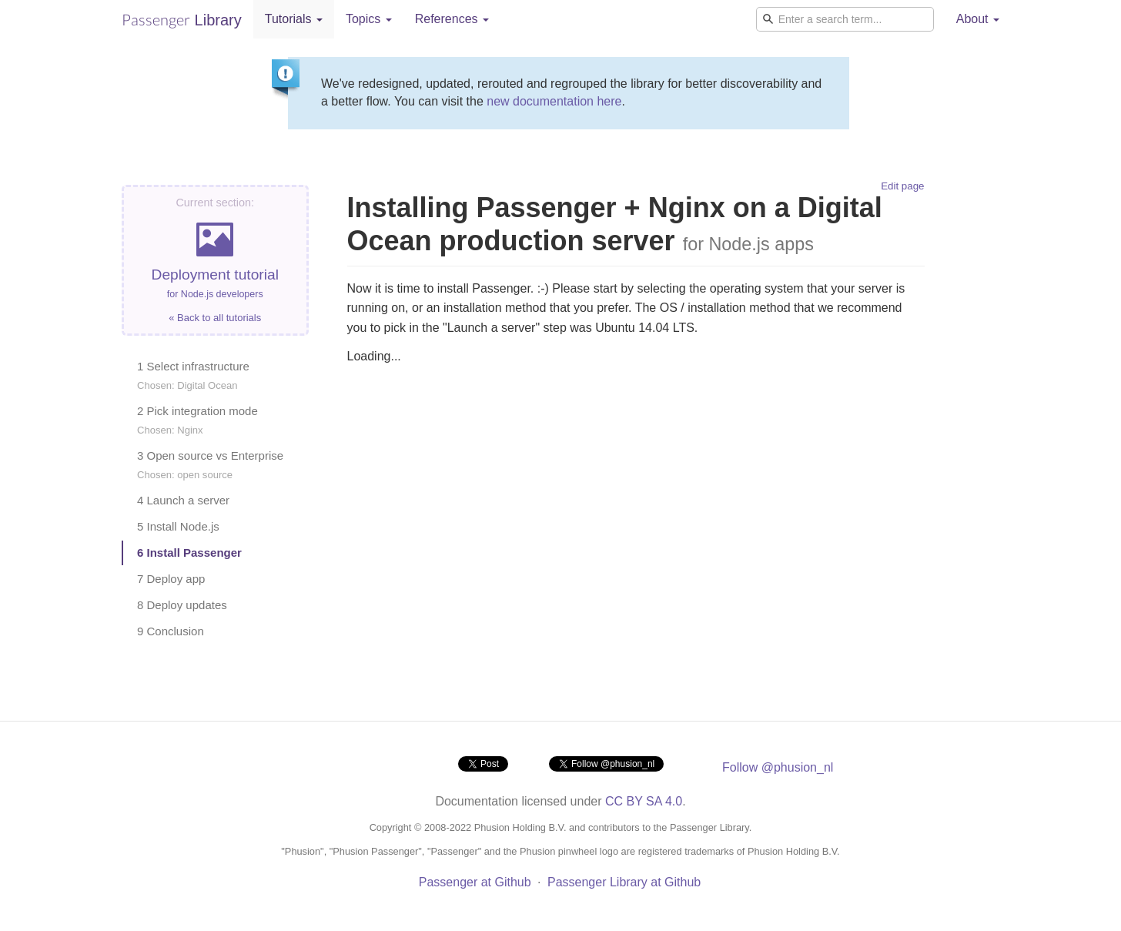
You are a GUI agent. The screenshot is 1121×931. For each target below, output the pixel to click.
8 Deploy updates (182, 604)
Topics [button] (369, 18)
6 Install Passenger (189, 552)
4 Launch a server (183, 500)
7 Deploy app (171, 578)
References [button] (452, 18)
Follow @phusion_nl (777, 767)
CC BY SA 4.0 (643, 801)
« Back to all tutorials (215, 317)
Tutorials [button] (294, 18)
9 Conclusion (170, 631)
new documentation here (554, 101)
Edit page (902, 186)
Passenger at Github (475, 882)
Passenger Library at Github (624, 882)
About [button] (977, 18)
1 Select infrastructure (193, 375)
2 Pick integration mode (197, 420)
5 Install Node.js (178, 526)
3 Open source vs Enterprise (210, 465)
